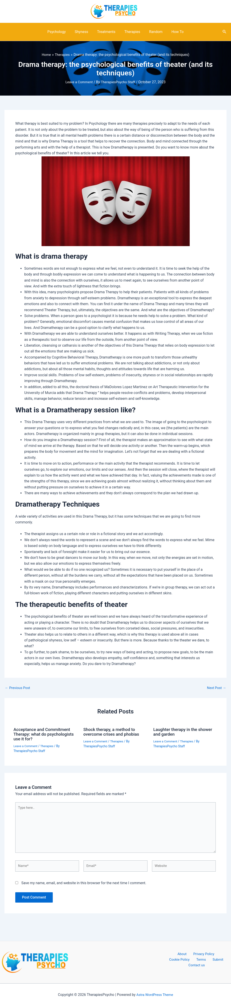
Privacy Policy (189, 954)
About (170, 954)
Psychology (61, 32)
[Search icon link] (224, 32)
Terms (179, 960)
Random (153, 32)
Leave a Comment (78, 82)
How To (173, 32)
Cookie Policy (215, 954)
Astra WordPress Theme (154, 995)
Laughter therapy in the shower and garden (184, 731)
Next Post (216, 687)
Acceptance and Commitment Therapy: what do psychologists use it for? (45, 733)
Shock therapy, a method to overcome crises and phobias (112, 731)
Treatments (107, 32)
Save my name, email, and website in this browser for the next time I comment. (83, 885)
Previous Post (18, 687)
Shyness (84, 32)
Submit (193, 960)
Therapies (131, 32)
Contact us (211, 960)
